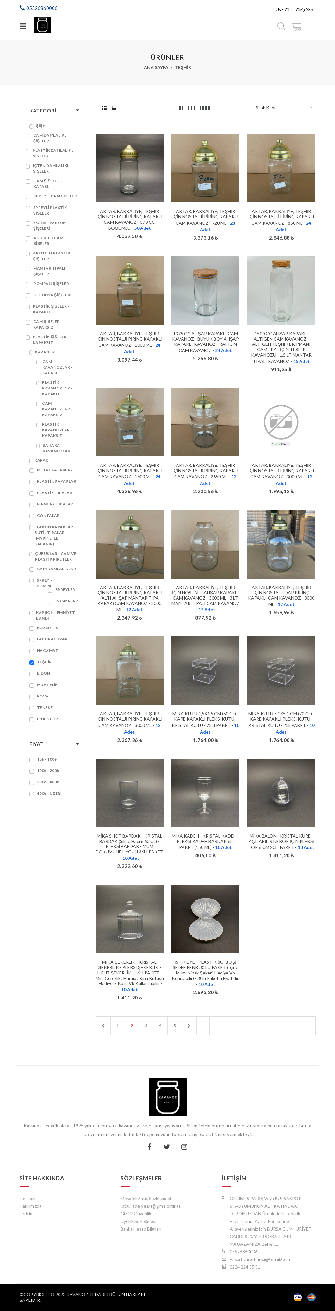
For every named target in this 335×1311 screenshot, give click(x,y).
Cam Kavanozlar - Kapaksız (57, 409)
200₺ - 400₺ (48, 782)
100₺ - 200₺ (48, 770)
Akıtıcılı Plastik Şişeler (51, 256)
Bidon (43, 673)
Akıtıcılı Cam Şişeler (49, 240)
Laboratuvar (52, 639)
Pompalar (66, 601)
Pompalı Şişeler (51, 283)
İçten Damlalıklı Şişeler (52, 168)
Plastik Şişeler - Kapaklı (51, 309)
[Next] (189, 1026)
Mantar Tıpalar (55, 504)
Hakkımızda (30, 1206)
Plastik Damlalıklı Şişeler (54, 153)
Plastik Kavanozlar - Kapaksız (57, 430)
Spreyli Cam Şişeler (55, 196)
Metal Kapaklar (55, 469)
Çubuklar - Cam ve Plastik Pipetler (56, 556)
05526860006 (42, 8)
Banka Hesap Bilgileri (141, 1228)
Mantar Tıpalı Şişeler (49, 271)
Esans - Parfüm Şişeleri (50, 225)
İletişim (27, 1213)
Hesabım (28, 1198)
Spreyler (65, 589)
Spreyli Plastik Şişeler (50, 210)
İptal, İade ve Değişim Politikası (151, 1206)
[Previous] (103, 1026)
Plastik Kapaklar (56, 481)
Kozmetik (48, 627)
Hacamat (48, 650)
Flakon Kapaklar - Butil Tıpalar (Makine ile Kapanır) (55, 535)
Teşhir (183, 67)
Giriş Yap (304, 9)
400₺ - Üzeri (49, 793)
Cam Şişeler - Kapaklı (48, 183)
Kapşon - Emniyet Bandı (55, 615)
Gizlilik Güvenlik (136, 1213)
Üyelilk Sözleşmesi (138, 1221)
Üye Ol (282, 9)
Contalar (48, 515)
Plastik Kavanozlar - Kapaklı (57, 388)
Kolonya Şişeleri (52, 294)
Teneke (45, 707)
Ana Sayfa (156, 67)
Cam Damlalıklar (56, 568)
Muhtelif (47, 684)
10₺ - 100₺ (47, 759)
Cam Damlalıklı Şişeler (50, 138)
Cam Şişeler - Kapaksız (47, 324)
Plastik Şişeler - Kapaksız (51, 339)
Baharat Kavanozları (57, 448)
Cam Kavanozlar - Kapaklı (57, 367)
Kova (43, 696)
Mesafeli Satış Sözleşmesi (146, 1198)
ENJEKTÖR (47, 719)
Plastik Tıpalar (54, 492)
